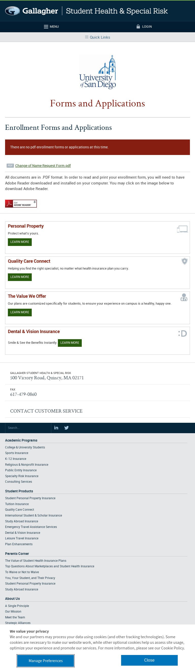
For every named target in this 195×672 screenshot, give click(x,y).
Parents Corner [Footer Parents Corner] (17, 554)
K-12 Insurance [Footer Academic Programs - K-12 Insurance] (15, 459)
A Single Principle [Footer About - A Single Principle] (17, 606)
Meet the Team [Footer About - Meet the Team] (15, 617)
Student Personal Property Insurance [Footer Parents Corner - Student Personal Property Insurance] (30, 583)
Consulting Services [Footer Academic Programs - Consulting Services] (18, 481)
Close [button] (149, 660)
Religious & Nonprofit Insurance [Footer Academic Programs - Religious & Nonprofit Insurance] (26, 464)
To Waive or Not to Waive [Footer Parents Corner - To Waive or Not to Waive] (22, 572)
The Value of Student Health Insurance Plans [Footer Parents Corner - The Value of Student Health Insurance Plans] (35, 560)
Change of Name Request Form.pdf (43, 166)
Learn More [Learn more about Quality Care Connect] (19, 277)
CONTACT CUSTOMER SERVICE (46, 411)
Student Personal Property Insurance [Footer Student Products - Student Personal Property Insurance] (30, 498)
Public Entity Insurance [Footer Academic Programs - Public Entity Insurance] (21, 470)
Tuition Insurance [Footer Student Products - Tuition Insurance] (17, 504)
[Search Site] (28, 428)
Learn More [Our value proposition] (19, 312)
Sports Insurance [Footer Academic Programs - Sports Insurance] (16, 453)
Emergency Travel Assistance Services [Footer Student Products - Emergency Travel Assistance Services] (31, 527)
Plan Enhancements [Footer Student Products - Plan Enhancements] (18, 544)
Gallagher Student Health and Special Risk (86, 10)
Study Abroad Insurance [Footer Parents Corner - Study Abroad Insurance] (21, 589)
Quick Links (100, 38)
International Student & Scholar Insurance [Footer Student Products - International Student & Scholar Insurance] (33, 515)
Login (147, 26)
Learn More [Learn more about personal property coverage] (19, 242)
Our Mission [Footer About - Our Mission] (13, 611)
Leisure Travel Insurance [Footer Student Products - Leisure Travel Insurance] (21, 538)
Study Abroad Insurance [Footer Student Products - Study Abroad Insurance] (21, 521)
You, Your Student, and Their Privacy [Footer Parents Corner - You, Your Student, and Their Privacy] (30, 578)
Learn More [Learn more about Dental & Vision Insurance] (69, 343)
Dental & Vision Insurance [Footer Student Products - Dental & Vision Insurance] (22, 533)
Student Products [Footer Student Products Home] (19, 491)
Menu (54, 26)
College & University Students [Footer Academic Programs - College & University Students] (25, 447)
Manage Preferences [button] (46, 661)
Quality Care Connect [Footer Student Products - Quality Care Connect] (19, 509)
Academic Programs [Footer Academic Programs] (21, 440)
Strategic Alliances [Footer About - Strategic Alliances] (17, 623)
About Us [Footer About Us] (12, 599)
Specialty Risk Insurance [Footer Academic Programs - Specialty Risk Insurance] (21, 476)
